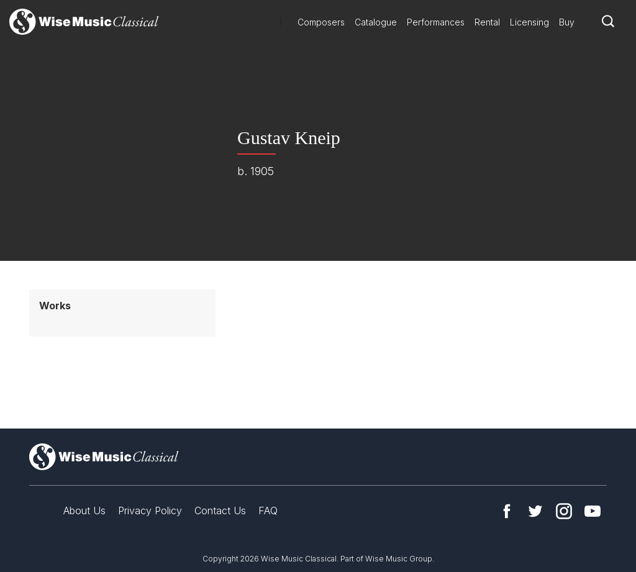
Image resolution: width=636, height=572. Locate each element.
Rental (487, 22)
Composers (321, 22)
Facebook (507, 511)
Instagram (564, 511)
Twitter (535, 511)
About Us (84, 510)
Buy (567, 22)
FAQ (268, 510)
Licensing (529, 22)
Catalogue (376, 22)
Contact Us (220, 510)
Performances (436, 22)
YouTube (592, 511)
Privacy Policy (150, 510)
